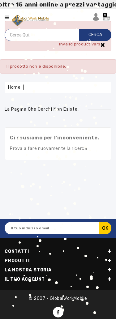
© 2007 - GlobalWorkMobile (58, 298)
